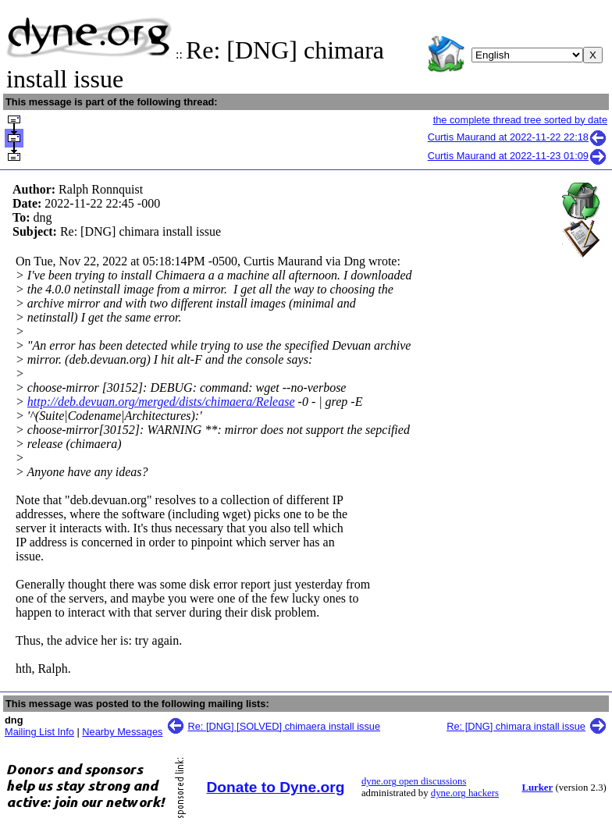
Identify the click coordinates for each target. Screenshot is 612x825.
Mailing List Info (39, 732)
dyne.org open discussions (413, 781)
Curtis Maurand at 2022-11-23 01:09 (517, 156)
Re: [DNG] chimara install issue (516, 726)
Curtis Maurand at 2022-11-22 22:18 (517, 137)
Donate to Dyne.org (275, 787)
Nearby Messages (122, 732)
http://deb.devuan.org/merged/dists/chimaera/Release (161, 401)
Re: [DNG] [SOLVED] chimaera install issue (284, 726)
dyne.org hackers (465, 793)
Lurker (537, 787)
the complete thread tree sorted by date (520, 120)
